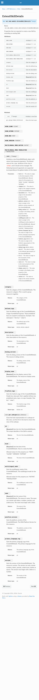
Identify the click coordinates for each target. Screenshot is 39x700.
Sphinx (11, 596)
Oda (18, 9)
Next (33, 586)
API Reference (11, 9)
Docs (3, 9)
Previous (6, 586)
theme (19, 596)
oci (21, 2)
